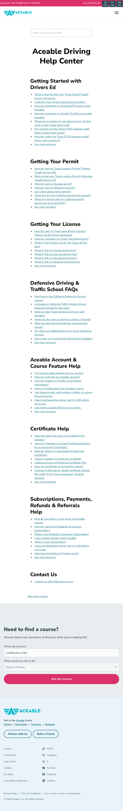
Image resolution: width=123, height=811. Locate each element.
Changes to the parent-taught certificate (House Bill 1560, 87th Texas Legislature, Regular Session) (62, 474)
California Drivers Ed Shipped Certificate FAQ (60, 462)
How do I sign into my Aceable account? (57, 377)
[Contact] (23, 768)
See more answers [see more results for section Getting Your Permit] (45, 207)
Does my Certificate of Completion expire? (58, 466)
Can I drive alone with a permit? (52, 191)
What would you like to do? (20, 661)
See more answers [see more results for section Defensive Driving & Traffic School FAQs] (45, 342)
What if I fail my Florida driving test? (55, 250)
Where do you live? (15, 646)
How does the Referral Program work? (56, 553)
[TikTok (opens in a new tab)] (59, 749)
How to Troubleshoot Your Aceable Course (59, 388)
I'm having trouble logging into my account (58, 373)
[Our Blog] (23, 775)
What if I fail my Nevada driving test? (55, 258)
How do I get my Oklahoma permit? (54, 188)
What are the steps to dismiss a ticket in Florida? (62, 319)
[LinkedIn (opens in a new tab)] (59, 781)
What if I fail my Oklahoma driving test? (57, 262)
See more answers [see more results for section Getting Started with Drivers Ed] (45, 144)
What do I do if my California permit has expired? (62, 195)
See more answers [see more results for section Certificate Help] (45, 482)
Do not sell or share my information (63, 793)
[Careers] (23, 749)
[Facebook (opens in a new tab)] (59, 775)
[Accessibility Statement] (23, 781)
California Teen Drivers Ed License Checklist (59, 102)
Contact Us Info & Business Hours (53, 581)
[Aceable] (18, 12)
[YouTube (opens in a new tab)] (59, 768)
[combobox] (61, 33)
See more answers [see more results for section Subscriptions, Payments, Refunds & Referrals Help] (45, 557)
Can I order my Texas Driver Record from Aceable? (63, 338)
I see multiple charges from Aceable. (55, 538)
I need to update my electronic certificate (57, 459)
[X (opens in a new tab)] (59, 762)
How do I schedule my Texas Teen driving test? (61, 239)
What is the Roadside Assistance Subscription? (61, 534)
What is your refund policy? (50, 542)
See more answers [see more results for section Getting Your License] (45, 266)
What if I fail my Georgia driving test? (55, 254)
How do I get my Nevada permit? (53, 184)
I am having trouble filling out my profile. (57, 407)
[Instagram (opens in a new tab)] (59, 756)
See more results (38, 596)
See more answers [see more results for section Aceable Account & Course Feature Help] (45, 411)
